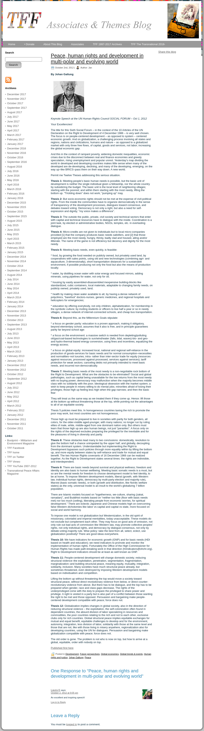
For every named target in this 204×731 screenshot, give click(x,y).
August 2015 (14, 220)
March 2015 (14, 243)
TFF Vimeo (13, 461)
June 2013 (13, 338)
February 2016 (15, 193)
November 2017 (16, 98)
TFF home (13, 452)
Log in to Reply (58, 702)
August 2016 (14, 166)
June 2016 (13, 175)
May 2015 (13, 234)
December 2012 (16, 365)
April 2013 (13, 347)
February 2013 (15, 356)
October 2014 (15, 265)
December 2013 (16, 311)
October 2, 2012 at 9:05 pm (64, 693)
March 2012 (14, 405)
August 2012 (14, 383)
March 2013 (14, 351)
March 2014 (14, 297)
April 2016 (13, 184)
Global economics (110, 654)
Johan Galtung (76, 657)
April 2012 (13, 401)
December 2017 (16, 94)
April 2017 (13, 130)
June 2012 (13, 392)
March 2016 (14, 189)
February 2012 (15, 410)
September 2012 (17, 378)
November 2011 (16, 423)
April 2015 (13, 238)
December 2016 (16, 148)
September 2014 (17, 270)
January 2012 (15, 414)
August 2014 (14, 274)
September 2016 (17, 161)
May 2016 (13, 180)
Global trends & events (131, 654)
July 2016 (13, 171)
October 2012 (15, 374)
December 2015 (16, 202)
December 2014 (16, 256)
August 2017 (14, 112)
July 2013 (13, 333)
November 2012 (16, 369)
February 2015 (15, 247)
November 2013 (16, 315)
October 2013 (15, 320)
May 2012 (13, 396)
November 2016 (16, 152)
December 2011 (16, 419)
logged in (71, 724)
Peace (88, 657)
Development (72, 654)
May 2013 (13, 342)
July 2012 (13, 387)
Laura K (55, 690)
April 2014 (13, 292)
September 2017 (17, 107)
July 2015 (13, 225)
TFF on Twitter (15, 456)
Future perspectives (90, 654)
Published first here (62, 647)
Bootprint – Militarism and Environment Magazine (22, 442)
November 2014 (16, 261)
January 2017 (15, 143)
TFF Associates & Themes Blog (102, 36)
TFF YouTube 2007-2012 (22, 466)
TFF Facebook (15, 447)
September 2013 (17, 324)
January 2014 (15, 306)
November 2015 (16, 207)
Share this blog (167, 51)
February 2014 (15, 301)
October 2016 (15, 157)
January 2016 (15, 198)
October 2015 (15, 211)
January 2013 (15, 360)
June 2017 (13, 121)
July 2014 (13, 279)
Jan (90, 67)
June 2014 (13, 283)
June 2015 (13, 229)
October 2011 (15, 428)
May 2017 (13, 125)
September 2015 (17, 216)
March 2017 (14, 134)
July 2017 (13, 116)
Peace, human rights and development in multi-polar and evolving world (97, 58)
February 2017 (15, 139)
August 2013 (14, 329)
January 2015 (15, 252)
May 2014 (13, 288)
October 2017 (15, 103)
